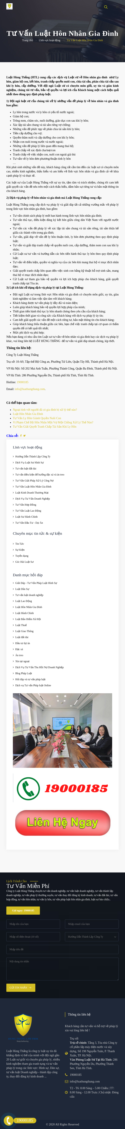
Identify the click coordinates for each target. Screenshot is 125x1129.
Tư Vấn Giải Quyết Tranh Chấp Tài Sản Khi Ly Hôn (44, 426)
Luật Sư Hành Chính (26, 516)
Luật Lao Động (23, 601)
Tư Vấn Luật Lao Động (28, 510)
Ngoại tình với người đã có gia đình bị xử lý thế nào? (45, 409)
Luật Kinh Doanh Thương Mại (32, 492)
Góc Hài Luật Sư (24, 561)
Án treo (19, 655)
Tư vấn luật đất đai (25, 468)
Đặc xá (19, 649)
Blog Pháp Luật (23, 673)
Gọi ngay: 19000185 (23, 910)
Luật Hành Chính (24, 613)
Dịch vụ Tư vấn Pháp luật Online (33, 685)
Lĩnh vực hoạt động (49, 40)
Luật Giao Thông (24, 631)
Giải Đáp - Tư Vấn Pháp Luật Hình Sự (36, 583)
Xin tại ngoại (22, 661)
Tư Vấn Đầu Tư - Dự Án (29, 522)
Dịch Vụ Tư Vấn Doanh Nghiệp (32, 498)
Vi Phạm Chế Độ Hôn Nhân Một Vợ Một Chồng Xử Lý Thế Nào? (53, 422)
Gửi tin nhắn (18, 987)
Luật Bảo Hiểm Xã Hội (28, 619)
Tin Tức (19, 543)
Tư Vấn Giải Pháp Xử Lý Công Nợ (34, 480)
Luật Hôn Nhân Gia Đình (28, 607)
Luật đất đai (21, 637)
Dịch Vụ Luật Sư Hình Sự (29, 462)
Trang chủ (27, 40)
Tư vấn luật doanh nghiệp (29, 595)
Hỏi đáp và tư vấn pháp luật (30, 679)
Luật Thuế (21, 625)
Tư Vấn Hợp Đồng (25, 504)
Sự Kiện (20, 549)
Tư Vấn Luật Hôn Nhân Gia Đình (33, 486)
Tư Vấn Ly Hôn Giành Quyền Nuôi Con (37, 418)
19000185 (22, 382)
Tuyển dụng (21, 555)
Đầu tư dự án (22, 643)
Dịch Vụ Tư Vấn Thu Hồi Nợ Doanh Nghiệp (39, 667)
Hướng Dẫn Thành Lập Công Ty (32, 456)
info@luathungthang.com (30, 389)
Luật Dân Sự (22, 589)
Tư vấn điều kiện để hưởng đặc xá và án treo (39, 474)
